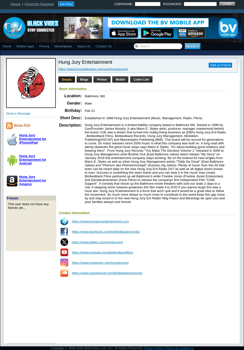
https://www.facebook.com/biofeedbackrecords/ (106, 231)
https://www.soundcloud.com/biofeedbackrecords (107, 273)
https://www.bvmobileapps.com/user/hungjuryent (93, 69)
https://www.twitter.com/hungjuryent (97, 242)
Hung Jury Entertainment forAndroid (32, 159)
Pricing (44, 46)
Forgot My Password (39, 4)
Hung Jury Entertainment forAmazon (32, 180)
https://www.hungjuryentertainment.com (100, 221)
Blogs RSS (22, 125)
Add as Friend (220, 65)
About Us (84, 46)
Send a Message (18, 113)
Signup (15, 4)
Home (7, 46)
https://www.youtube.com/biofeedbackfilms (102, 252)
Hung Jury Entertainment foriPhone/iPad (32, 138)
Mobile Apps (25, 46)
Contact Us (103, 46)
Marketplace (63, 46)
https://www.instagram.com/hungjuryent (100, 263)
